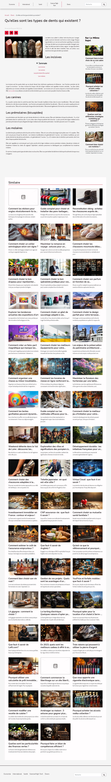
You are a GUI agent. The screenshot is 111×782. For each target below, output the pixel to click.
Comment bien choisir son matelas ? (94, 145)
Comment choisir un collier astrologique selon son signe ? (23, 245)
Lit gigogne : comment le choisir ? (20, 613)
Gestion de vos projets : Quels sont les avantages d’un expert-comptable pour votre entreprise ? (55, 582)
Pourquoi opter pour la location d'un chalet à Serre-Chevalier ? (87, 614)
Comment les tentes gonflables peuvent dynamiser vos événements (23, 414)
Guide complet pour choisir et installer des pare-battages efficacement (55, 211)
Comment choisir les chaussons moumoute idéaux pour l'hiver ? (87, 246)
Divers (68, 4)
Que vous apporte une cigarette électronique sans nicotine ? (86, 680)
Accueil (7, 15)
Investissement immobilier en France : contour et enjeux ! (22, 514)
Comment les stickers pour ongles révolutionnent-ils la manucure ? (22, 211)
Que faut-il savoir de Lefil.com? (18, 646)
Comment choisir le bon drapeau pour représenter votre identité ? (21, 282)
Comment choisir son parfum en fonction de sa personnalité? (87, 282)
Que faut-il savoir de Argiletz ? (51, 547)
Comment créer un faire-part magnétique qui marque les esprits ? (22, 348)
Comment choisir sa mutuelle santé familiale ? (87, 514)
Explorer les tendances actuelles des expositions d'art (23, 313)
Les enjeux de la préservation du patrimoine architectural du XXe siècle (87, 348)
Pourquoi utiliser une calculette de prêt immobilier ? (22, 680)
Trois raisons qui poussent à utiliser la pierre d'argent (86, 646)
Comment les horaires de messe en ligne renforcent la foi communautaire (54, 381)
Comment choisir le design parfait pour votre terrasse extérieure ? (85, 315)
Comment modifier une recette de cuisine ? (19, 712)
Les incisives (41, 67)
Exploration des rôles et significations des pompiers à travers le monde (54, 449)
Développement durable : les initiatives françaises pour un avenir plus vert (87, 449)
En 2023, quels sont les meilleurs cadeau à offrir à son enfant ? (55, 647)
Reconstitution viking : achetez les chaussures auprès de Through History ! (87, 211)
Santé (40, 4)
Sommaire (43, 63)
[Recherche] (93, 4)
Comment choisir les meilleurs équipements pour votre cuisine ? (55, 348)
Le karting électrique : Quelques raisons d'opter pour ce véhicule (55, 614)
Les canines (42, 70)
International (26, 4)
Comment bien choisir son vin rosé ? (22, 580)
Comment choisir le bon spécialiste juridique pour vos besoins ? (55, 282)
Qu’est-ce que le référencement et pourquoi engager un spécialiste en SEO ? (86, 549)
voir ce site (11, 91)
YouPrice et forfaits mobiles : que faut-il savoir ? (87, 580)
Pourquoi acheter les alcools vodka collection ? (94, 88)
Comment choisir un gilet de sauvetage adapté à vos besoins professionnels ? (54, 315)
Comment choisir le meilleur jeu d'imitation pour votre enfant (86, 414)
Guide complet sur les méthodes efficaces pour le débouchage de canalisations (55, 414)
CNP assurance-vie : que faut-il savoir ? (55, 514)
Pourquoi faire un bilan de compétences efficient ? (53, 745)
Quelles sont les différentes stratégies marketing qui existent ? (94, 117)
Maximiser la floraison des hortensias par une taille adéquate (85, 381)
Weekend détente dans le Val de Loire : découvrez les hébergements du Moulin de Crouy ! (23, 450)
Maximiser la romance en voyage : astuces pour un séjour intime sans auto (53, 246)
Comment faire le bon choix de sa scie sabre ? (94, 60)
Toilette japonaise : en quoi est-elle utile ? (53, 481)
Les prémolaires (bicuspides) (42, 73)
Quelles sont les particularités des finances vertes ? (23, 745)
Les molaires (41, 76)
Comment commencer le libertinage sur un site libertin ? (55, 680)
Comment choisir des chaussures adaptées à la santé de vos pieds (20, 482)
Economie (12, 4)
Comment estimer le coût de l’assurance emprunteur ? (22, 547)
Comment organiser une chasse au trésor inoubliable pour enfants (22, 381)
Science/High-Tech (54, 4)
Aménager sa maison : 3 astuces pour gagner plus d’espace (53, 713)
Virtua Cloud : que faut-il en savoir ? (86, 481)
